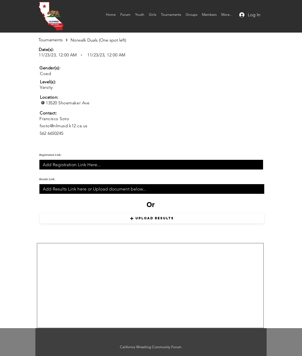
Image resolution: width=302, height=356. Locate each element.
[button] (152, 218)
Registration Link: (50, 154)
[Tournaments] (53, 40)
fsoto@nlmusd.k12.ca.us (64, 125)
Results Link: (47, 179)
